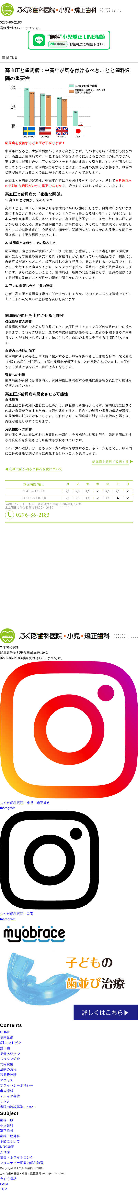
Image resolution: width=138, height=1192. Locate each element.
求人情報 (6, 1090)
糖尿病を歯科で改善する (110, 461)
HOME (5, 1032)
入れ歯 (5, 1152)
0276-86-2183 (33, 515)
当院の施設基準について (18, 1106)
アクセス (6, 1080)
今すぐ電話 (8, 1178)
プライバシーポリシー (16, 1085)
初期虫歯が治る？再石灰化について (36, 469)
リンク (5, 1101)
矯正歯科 (6, 1130)
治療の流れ (8, 1069)
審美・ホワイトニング (16, 1157)
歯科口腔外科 (10, 1136)
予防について (10, 1141)
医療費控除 (8, 1074)
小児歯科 (6, 1125)
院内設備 (6, 1037)
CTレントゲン (10, 1042)
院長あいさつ (10, 1053)
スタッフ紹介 (10, 1058)
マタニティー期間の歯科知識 (21, 1162)
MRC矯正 (7, 1146)
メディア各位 (10, 1096)
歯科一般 (6, 1120)
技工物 (5, 1048)
